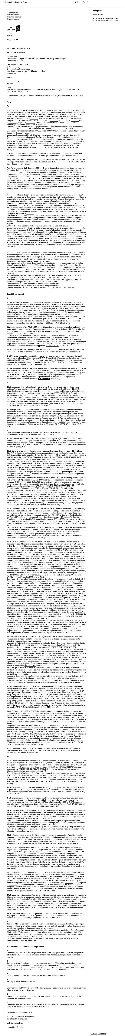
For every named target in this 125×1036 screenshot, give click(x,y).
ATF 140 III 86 (13, 375)
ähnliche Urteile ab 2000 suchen (105, 20)
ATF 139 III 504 (52, 346)
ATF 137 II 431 (63, 523)
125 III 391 (61, 626)
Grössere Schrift (81, 2)
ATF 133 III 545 (44, 379)
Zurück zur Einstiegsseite (12, 2)
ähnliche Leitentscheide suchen (105, 18)
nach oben (102, 1034)
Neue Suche (98, 14)
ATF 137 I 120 (30, 666)
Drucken (26, 2)
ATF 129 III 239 (37, 626)
